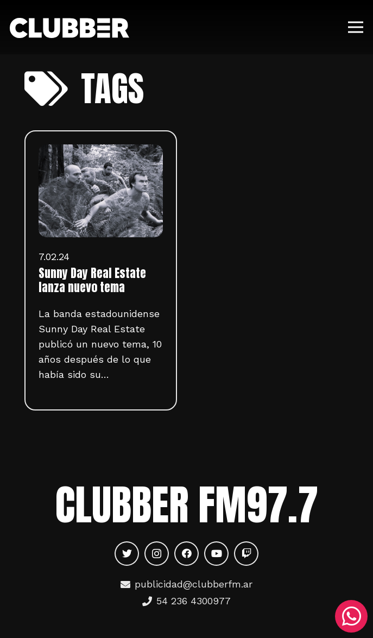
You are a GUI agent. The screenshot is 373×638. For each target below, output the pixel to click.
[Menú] (355, 27)
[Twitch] (246, 553)
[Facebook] (186, 553)
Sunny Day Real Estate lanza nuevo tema (92, 280)
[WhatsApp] (351, 616)
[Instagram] (156, 553)
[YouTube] (216, 553)
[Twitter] (127, 553)
